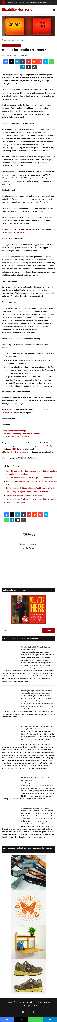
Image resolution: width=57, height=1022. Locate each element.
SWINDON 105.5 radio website (17, 232)
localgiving (46, 326)
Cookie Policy (34, 1006)
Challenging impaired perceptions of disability (21, 434)
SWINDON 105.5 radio (10, 413)
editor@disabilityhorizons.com (14, 452)
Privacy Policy (23, 1006)
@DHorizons (17, 449)
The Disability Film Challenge (14, 431)
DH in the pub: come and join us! (16, 437)
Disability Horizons (11, 55)
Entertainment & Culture (17, 40)
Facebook (47, 446)
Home (5, 40)
